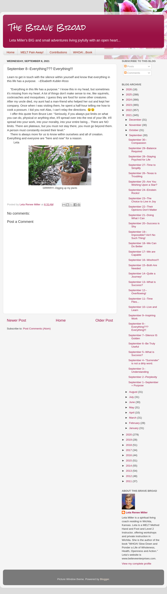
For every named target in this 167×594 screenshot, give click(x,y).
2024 (129, 99)
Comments (132, 72)
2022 (129, 110)
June (132, 402)
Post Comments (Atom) (37, 328)
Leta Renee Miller (137, 512)
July (132, 397)
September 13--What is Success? (142, 283)
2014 (129, 465)
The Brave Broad (47, 27)
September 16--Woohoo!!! (143, 259)
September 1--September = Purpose (143, 384)
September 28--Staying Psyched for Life (142, 158)
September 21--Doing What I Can (141, 217)
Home (11, 52)
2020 (129, 434)
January (134, 428)
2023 (129, 104)
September (136, 135)
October (134, 130)
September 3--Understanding (138, 370)
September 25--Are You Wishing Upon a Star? (142, 183)
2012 (129, 476)
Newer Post (16, 320)
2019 (129, 439)
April (132, 412)
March (133, 417)
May (132, 407)
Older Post (104, 320)
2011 (129, 481)
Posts (129, 66)
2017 (129, 450)
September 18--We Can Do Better (142, 245)
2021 (129, 115)
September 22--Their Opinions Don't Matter (142, 208)
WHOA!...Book (82, 52)
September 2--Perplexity (142, 376)
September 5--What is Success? (141, 353)
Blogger (104, 579)
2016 (129, 455)
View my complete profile (136, 563)
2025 (129, 94)
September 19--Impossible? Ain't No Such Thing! (141, 235)
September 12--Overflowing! (137, 292)
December (135, 119)
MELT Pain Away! (32, 52)
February (134, 423)
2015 (129, 460)
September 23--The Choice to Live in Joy (142, 200)
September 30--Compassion (137, 141)
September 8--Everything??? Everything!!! (138, 326)
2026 (129, 89)
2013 (129, 470)
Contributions (58, 52)
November (135, 125)
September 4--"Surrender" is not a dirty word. (143, 362)
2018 (129, 445)
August (133, 391)
